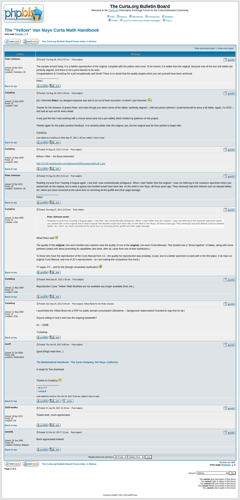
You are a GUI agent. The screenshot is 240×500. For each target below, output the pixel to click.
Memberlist (136, 17)
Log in (167, 20)
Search (122, 17)
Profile (113, 20)
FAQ (111, 17)
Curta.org (114, 10)
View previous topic (204, 48)
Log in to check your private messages (140, 20)
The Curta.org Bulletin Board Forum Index (64, 41)
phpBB (114, 495)
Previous (19, 34)
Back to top (11, 86)
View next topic (226, 48)
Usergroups (152, 17)
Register (167, 17)
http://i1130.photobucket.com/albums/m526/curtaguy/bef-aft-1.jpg (70, 163)
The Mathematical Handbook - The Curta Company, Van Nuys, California (77, 362)
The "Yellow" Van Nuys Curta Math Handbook (52, 30)
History (92, 41)
